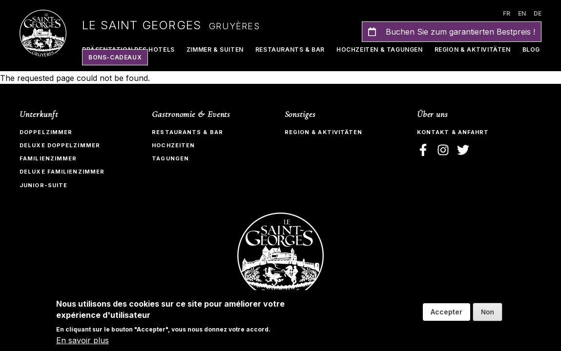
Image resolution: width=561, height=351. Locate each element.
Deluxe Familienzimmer (62, 171)
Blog (531, 49)
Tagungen (170, 158)
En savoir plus (82, 340)
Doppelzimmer (46, 132)
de (537, 13)
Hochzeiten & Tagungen (379, 49)
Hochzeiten (173, 145)
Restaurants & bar (187, 132)
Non (487, 312)
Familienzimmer (48, 158)
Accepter (446, 312)
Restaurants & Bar (290, 49)
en (522, 13)
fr (506, 13)
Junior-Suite (43, 185)
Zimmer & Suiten (215, 49)
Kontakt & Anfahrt (453, 132)
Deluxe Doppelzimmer (60, 145)
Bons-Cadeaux (115, 57)
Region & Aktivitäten (473, 49)
